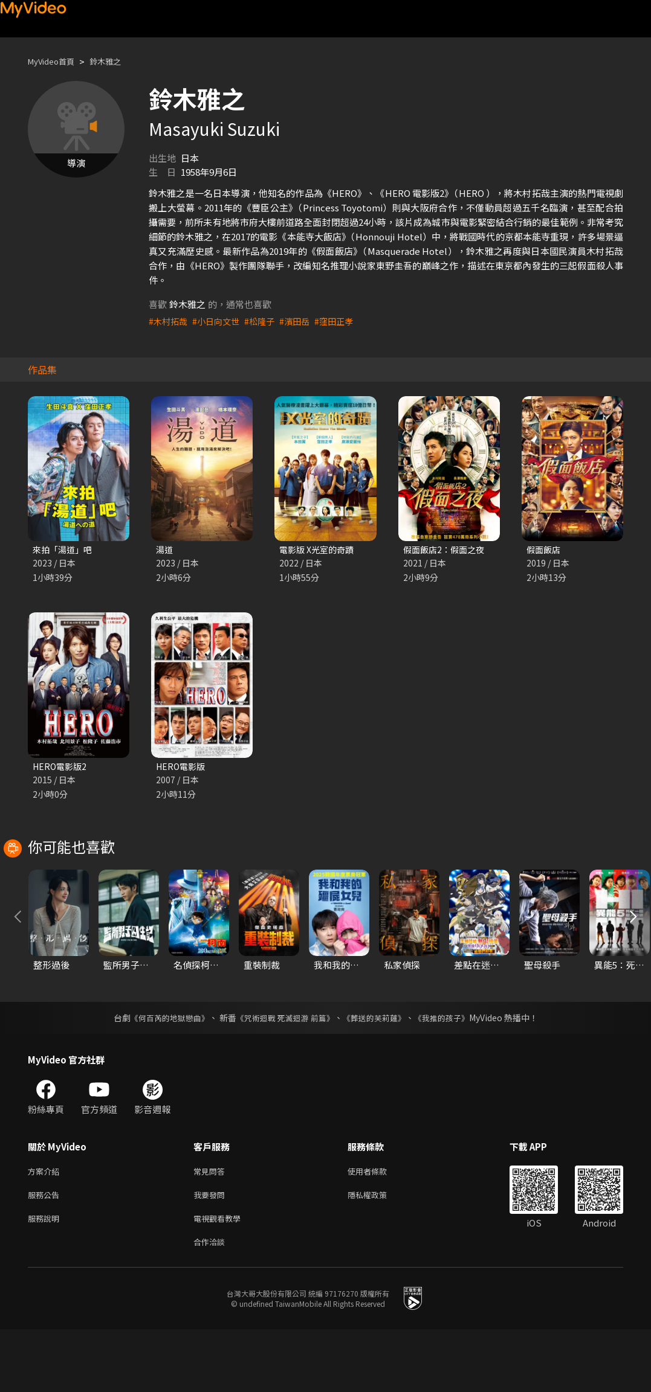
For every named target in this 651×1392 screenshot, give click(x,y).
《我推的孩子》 (450, 1073)
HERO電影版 (182, 768)
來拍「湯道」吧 (64, 550)
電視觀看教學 (220, 1278)
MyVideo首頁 (55, 61)
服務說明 (46, 1278)
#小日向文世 (220, 321)
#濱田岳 (303, 321)
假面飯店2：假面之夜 (446, 550)
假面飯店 (544, 550)
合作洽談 (211, 1303)
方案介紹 (46, 1227)
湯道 (165, 550)
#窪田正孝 (343, 321)
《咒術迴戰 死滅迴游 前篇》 (283, 1073)
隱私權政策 (377, 1252)
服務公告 (46, 1252)
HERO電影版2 (61, 768)
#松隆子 (266, 321)
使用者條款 (377, 1227)
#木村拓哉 (169, 321)
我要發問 (211, 1252)
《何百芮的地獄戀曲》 (161, 1073)
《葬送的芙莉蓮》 (378, 1073)
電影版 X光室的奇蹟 (319, 550)
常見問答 (211, 1227)
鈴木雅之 (116, 61)
